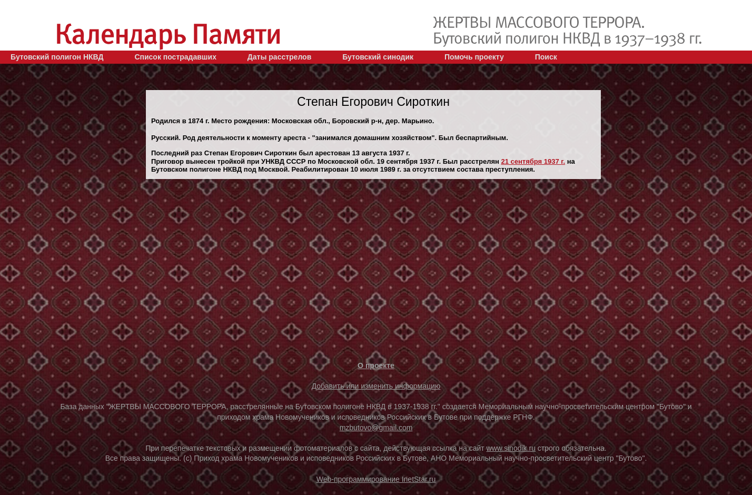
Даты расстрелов (279, 57)
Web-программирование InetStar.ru (376, 479)
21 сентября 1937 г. (533, 161)
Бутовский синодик (377, 57)
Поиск (546, 57)
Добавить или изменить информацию (376, 386)
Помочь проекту (474, 57)
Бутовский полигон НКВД (57, 57)
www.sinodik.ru (511, 448)
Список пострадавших (175, 57)
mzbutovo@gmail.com (376, 427)
